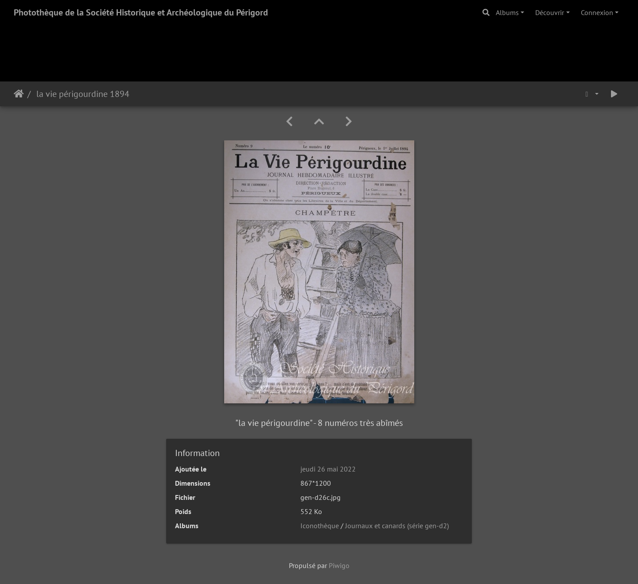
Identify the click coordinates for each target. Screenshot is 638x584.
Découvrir (549, 12)
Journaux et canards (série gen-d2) (397, 525)
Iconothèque (319, 525)
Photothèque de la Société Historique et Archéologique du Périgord (141, 12)
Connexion (597, 12)
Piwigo (339, 565)
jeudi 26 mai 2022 (328, 468)
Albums (507, 12)
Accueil (19, 94)
